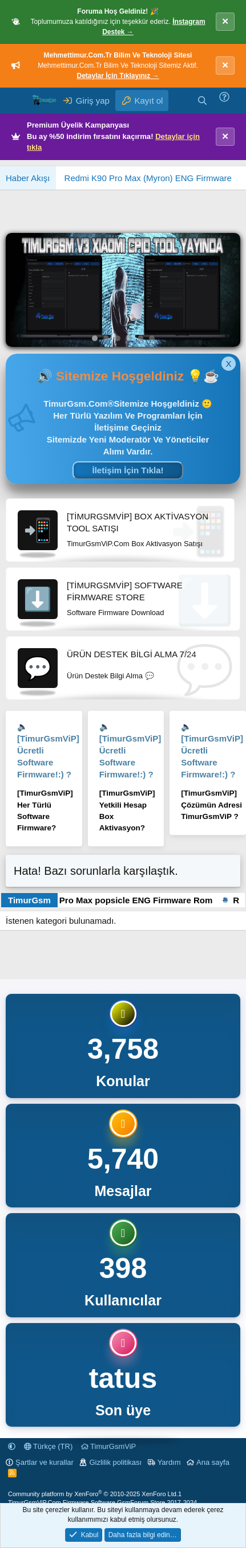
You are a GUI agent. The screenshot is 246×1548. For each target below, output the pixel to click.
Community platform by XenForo (93, 1493)
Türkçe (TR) (48, 1446)
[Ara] (202, 100)
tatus (123, 1378)
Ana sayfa (212, 1462)
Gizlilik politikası (115, 1462)
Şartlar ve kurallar (44, 1462)
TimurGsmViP (108, 1446)
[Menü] (15, 100)
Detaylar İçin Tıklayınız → (117, 76)
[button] (12, 1446)
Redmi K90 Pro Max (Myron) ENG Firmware (148, 178)
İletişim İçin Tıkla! (127, 470)
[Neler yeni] (179, 100)
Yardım (169, 1462)
